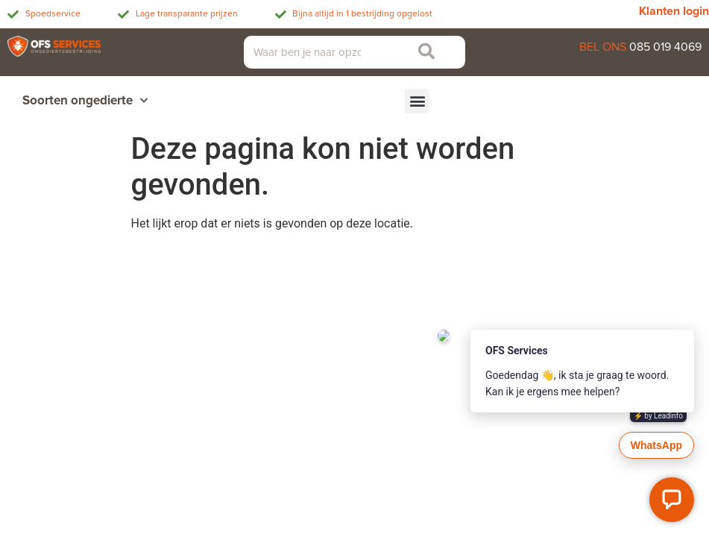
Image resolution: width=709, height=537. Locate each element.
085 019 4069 (665, 47)
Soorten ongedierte (85, 101)
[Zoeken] (423, 52)
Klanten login (674, 11)
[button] (417, 101)
